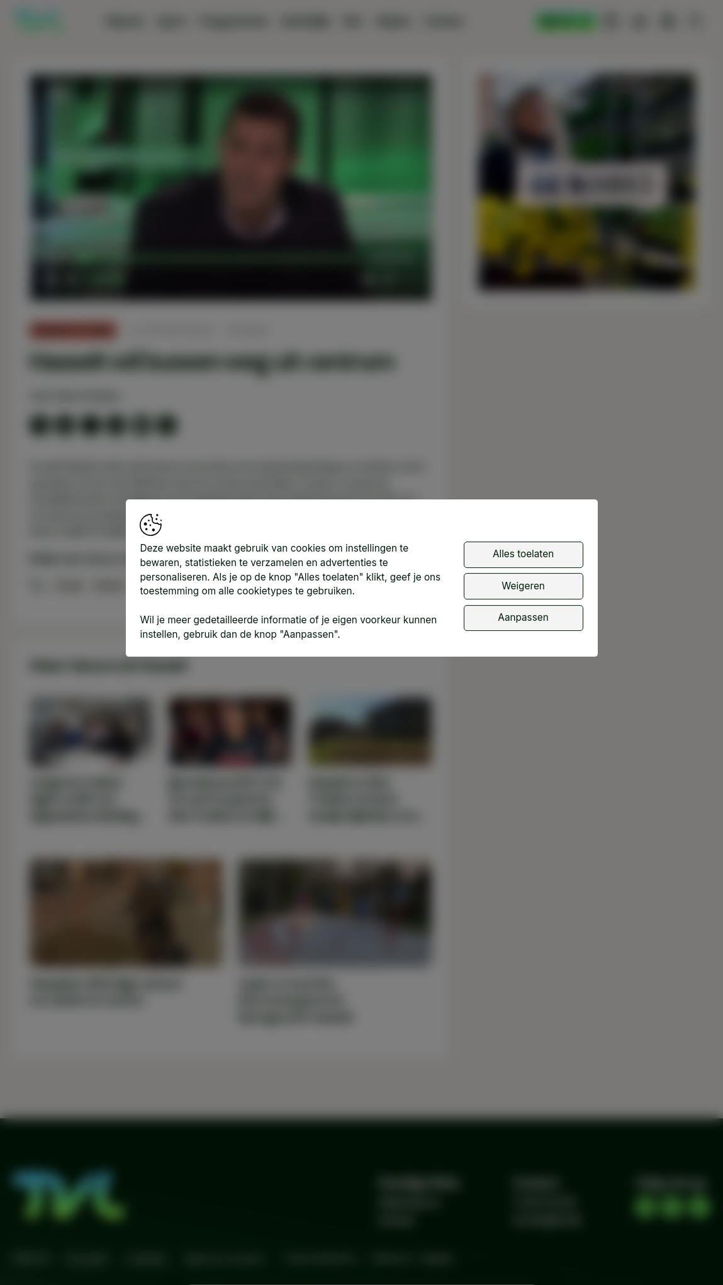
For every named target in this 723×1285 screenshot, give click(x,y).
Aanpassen (523, 617)
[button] (233, 190)
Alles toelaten (523, 554)
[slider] (219, 258)
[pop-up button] (389, 279)
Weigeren (523, 586)
